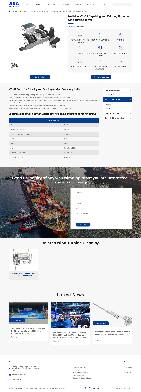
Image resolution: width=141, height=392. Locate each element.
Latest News (70, 294)
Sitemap (118, 388)
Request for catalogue (101, 77)
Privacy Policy (127, 388)
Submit (83, 225)
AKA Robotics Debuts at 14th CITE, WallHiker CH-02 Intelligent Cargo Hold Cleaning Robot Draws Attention (28, 331)
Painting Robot (110, 95)
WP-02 (108, 108)
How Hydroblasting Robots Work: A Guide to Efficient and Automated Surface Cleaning (112, 333)
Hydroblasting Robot (112, 90)
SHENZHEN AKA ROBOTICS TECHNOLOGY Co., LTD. (34, 388)
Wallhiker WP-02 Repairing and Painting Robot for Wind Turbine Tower (64, 11)
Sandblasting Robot (112, 113)
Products (19, 11)
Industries (127, 370)
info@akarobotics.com (17, 374)
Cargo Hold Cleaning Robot (114, 118)
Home (13, 11)
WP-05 (108, 104)
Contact (11, 362)
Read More (15, 337)
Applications (128, 373)
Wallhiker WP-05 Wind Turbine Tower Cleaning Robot (23, 275)
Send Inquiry (39, 77)
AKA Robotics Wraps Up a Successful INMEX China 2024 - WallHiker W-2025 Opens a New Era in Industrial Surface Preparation (70, 335)
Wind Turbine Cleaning (31, 11)
